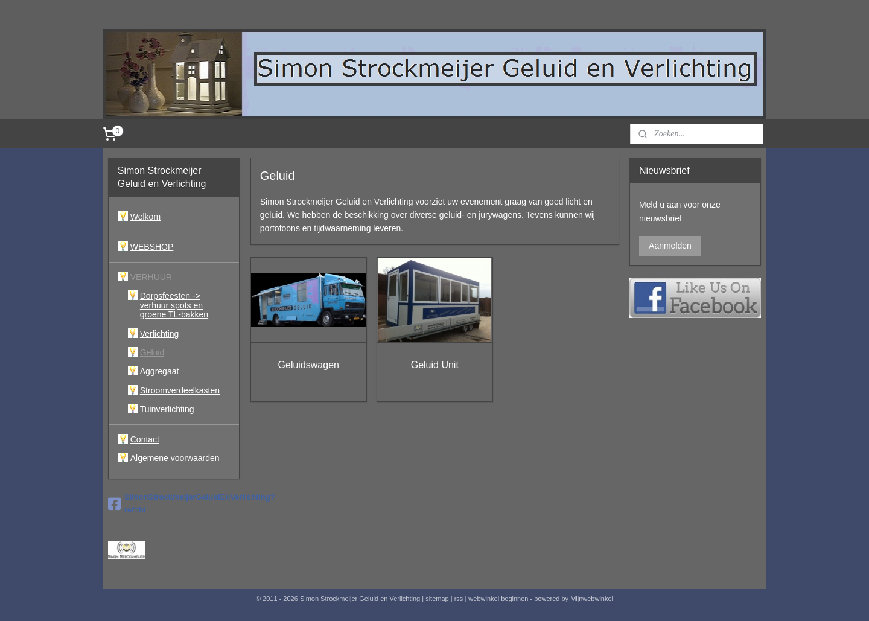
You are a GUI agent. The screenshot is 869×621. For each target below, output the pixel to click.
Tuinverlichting (167, 409)
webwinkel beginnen (498, 598)
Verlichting (159, 334)
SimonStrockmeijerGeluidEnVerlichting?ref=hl (174, 503)
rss (458, 598)
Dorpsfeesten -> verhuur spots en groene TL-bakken (174, 305)
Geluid (152, 352)
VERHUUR (151, 277)
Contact (144, 439)
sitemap (437, 598)
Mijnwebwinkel (591, 598)
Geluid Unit (434, 365)
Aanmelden (670, 245)
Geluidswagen (308, 365)
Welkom (145, 216)
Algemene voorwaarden (175, 458)
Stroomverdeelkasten (180, 390)
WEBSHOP (152, 247)
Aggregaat (159, 371)
